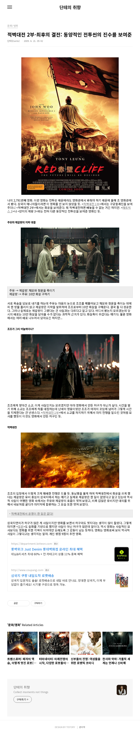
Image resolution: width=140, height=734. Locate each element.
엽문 (20, 526)
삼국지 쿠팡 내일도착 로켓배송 (32, 575)
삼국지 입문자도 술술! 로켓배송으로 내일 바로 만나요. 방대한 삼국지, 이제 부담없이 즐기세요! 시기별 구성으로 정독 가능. (58, 582)
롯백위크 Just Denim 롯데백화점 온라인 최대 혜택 (47, 549)
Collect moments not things (30, 692)
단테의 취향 (70, 7)
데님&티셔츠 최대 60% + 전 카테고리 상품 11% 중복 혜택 (47, 554)
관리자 (82, 727)
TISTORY (70, 727)
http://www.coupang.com (27, 570)
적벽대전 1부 (91, 204)
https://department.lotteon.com (31, 543)
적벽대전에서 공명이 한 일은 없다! (32, 513)
